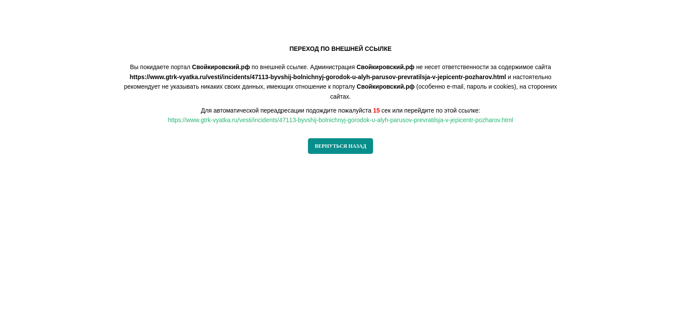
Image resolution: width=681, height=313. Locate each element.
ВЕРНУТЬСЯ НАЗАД (340, 146)
